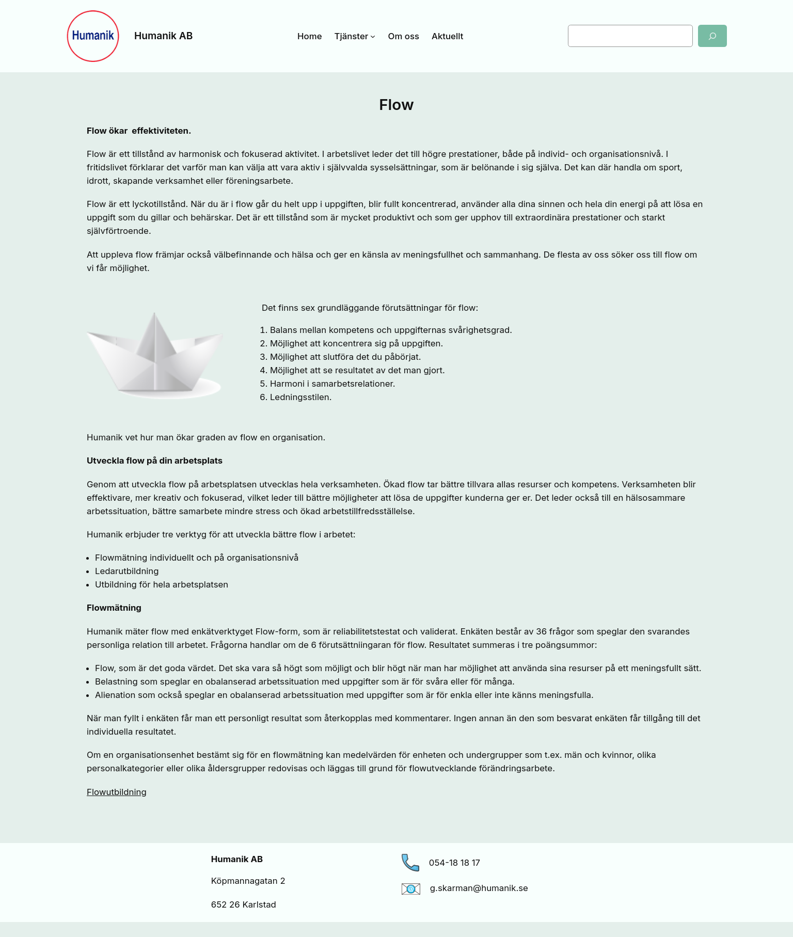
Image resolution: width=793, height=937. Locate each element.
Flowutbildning (117, 792)
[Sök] (712, 36)
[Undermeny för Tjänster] (372, 36)
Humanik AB (163, 35)
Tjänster (352, 36)
